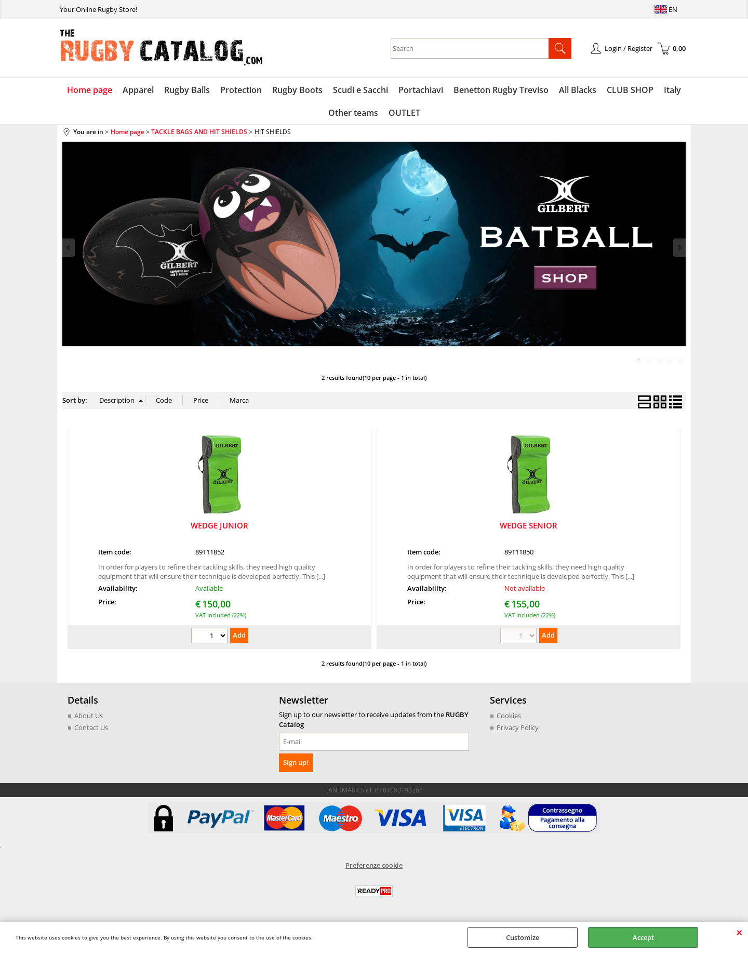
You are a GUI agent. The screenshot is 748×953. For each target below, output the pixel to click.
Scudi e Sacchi (360, 90)
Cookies (509, 715)
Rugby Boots (297, 90)
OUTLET (404, 112)
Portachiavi (420, 90)
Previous (69, 247)
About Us (88, 715)
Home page (89, 90)
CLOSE (739, 932)
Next (679, 247)
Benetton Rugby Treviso (501, 90)
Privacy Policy (518, 727)
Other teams (353, 112)
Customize (522, 937)
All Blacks (577, 90)
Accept (643, 937)
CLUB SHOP (630, 90)
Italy (672, 90)
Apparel (138, 90)
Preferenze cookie (374, 865)
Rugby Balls (187, 90)
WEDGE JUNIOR (219, 525)
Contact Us (91, 727)
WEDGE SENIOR (528, 525)
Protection (241, 90)
